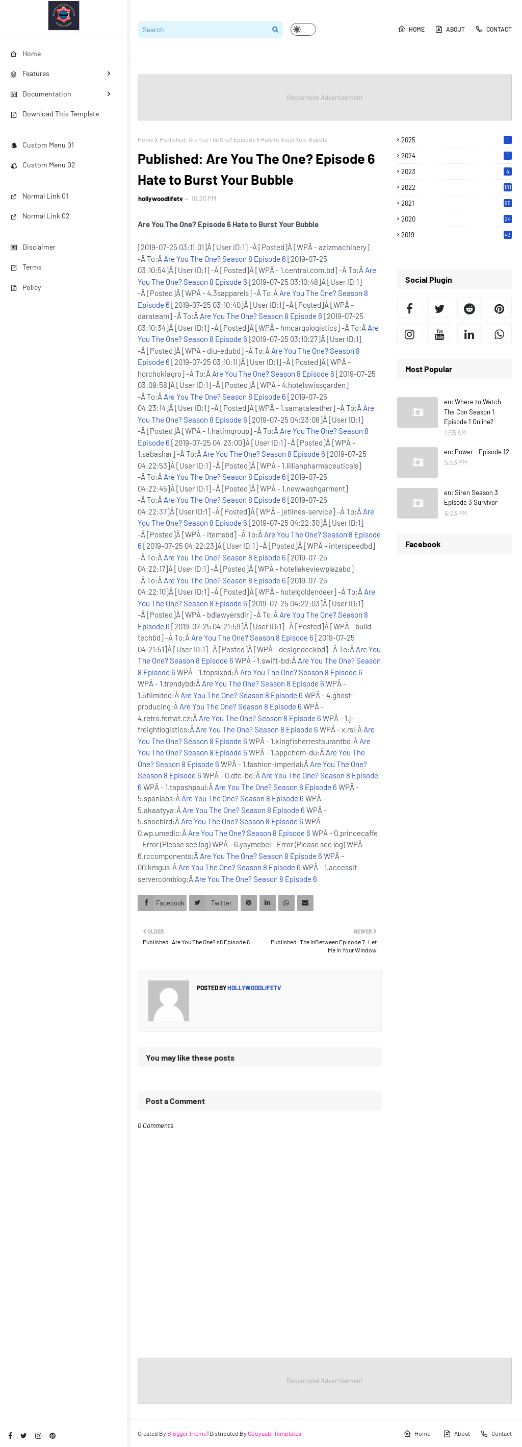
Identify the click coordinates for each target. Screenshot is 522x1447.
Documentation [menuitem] (40, 93)
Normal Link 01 (39, 195)
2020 (456, 219)
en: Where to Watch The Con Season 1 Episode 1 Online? (472, 412)
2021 (456, 203)
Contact (493, 29)
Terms (26, 266)
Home (411, 29)
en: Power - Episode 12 (476, 452)
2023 (456, 171)
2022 (456, 187)
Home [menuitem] (25, 53)
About (450, 29)
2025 (456, 140)
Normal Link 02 (40, 215)
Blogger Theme (186, 1433)
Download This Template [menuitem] (54, 113)
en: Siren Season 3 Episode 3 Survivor (471, 497)
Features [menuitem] (29, 73)
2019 (456, 235)
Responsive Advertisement (324, 97)
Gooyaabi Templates (274, 1433)
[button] (303, 29)
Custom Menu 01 (42, 144)
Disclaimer (33, 246)
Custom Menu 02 (42, 164)
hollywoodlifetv (160, 198)
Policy (25, 287)
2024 (456, 156)
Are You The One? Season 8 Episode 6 (225, 258)
